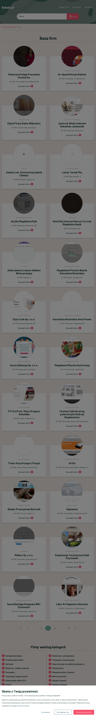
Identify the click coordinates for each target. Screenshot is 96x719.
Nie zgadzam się (63, 712)
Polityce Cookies (23, 706)
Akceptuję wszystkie (84, 712)
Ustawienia (45, 712)
